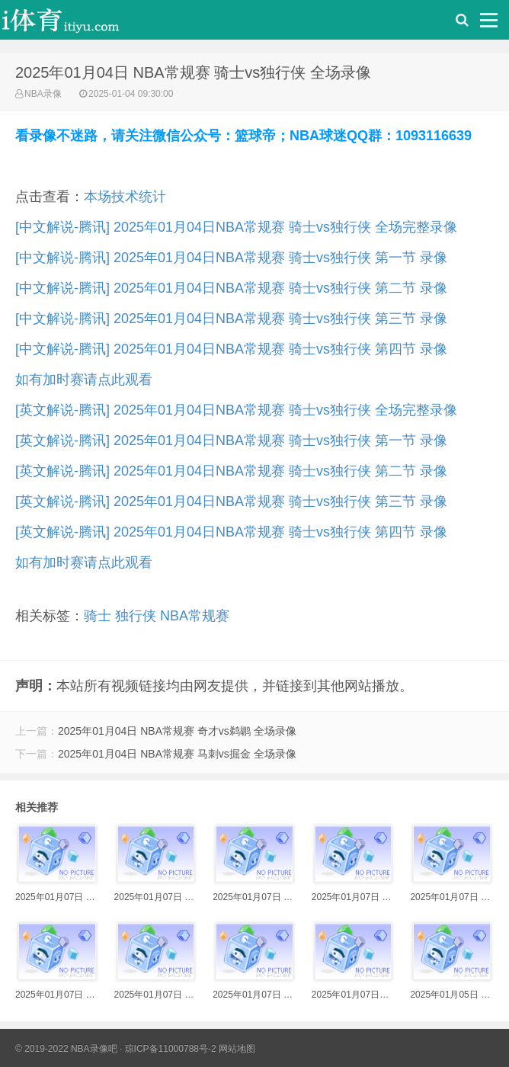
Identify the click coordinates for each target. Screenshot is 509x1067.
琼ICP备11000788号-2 (170, 1048)
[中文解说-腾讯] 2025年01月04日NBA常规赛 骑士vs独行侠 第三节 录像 (231, 318)
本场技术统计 (125, 196)
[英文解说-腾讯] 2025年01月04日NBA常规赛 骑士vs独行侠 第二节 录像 (231, 471)
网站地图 (237, 1048)
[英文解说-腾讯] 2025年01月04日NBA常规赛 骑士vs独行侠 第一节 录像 (231, 440)
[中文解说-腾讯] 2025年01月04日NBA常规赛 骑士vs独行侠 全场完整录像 (236, 227)
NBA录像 (43, 93)
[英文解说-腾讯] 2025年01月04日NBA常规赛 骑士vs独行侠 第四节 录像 (231, 532)
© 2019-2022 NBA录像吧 (66, 1048)
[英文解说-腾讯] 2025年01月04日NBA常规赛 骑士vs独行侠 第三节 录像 (231, 501)
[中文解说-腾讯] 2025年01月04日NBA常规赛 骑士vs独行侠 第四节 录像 (231, 349)
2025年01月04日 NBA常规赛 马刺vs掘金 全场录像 (177, 754)
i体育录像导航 (76, 24)
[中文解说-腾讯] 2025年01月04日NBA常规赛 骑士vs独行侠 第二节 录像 (231, 288)
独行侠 (135, 615)
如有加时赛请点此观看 (83, 379)
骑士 (97, 615)
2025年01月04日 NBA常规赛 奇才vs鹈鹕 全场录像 (177, 731)
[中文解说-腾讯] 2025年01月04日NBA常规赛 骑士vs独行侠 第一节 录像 (231, 257)
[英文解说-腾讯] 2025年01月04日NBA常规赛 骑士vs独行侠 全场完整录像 (236, 410)
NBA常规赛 (194, 615)
